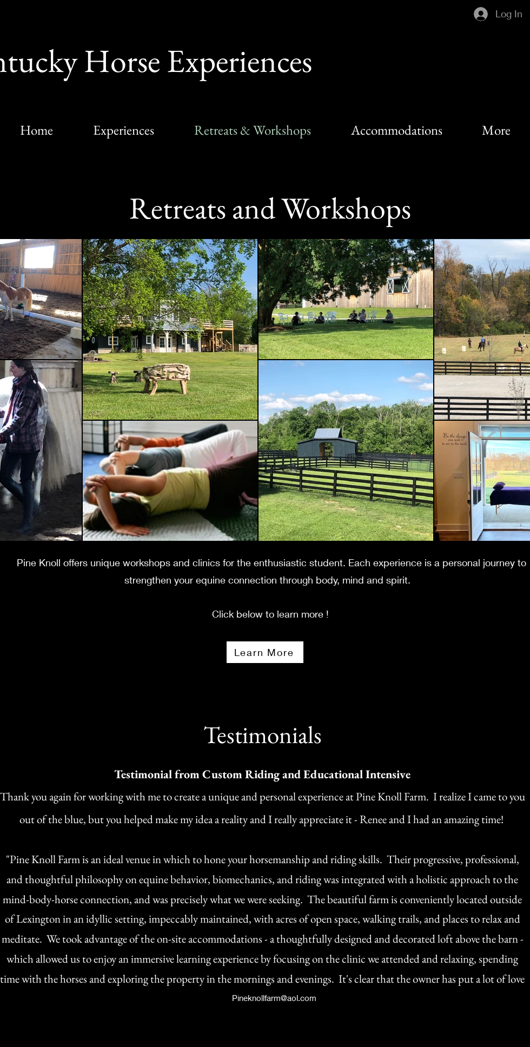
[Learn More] (265, 652)
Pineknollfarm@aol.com (274, 998)
